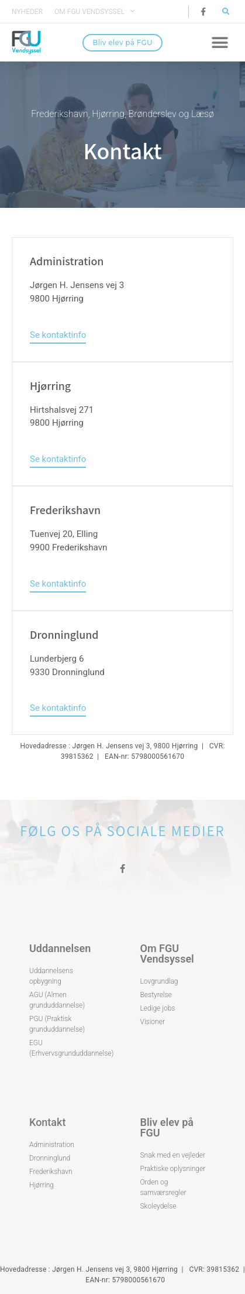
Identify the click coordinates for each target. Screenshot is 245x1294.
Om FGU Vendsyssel (94, 12)
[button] (226, 11)
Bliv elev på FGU (167, 1127)
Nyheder (27, 12)
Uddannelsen (60, 948)
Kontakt (47, 1122)
